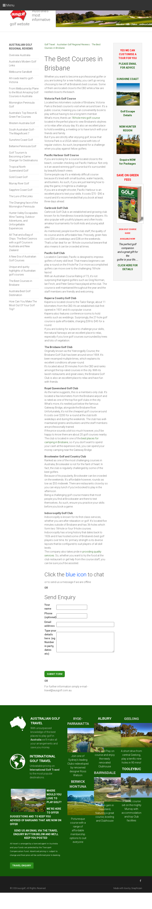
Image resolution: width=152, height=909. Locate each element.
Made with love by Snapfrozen (127, 888)
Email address (49, 624)
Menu (8, 5)
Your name (47, 606)
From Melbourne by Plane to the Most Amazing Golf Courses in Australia (24, 92)
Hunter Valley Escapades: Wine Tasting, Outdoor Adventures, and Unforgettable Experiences (23, 220)
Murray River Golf (19, 183)
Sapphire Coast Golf (20, 189)
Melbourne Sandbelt (20, 71)
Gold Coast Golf (18, 177)
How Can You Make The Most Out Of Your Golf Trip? (23, 305)
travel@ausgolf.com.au (58, 690)
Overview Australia (19, 55)
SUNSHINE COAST (128, 79)
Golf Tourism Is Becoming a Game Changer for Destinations (23, 156)
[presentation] (84, 664)
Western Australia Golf (22, 123)
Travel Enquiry (21, 865)
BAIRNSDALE (105, 773)
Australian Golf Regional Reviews (73, 44)
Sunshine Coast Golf (21, 139)
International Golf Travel (44, 769)
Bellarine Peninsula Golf (22, 146)
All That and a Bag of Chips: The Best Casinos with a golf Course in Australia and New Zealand (23, 242)
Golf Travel (49, 44)
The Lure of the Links (21, 196)
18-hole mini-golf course (86, 117)
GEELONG (131, 719)
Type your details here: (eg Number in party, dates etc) (50, 642)
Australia (35, 739)
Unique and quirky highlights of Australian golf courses (22, 270)
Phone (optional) (50, 615)
